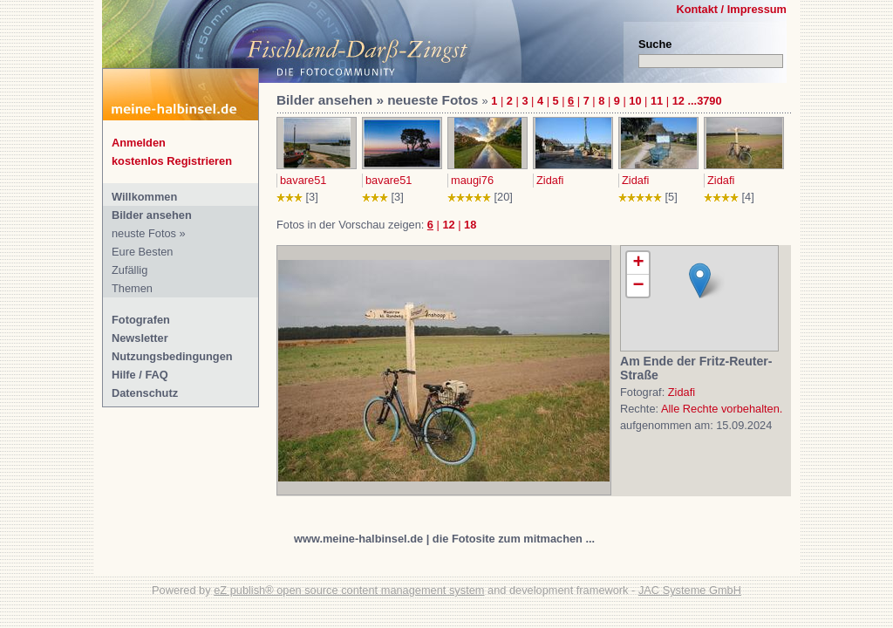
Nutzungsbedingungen (172, 356)
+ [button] (638, 263)
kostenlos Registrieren (172, 160)
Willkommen (144, 196)
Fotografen (141, 319)
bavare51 (303, 180)
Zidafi (549, 180)
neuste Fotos (144, 233)
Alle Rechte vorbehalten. (721, 408)
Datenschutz (145, 392)
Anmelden (139, 142)
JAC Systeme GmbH (689, 590)
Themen (132, 288)
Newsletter (140, 338)
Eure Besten (142, 251)
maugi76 (472, 180)
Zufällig (129, 269)
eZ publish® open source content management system (349, 590)
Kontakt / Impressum (731, 9)
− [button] (638, 286)
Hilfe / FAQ (140, 374)
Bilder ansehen (152, 215)
